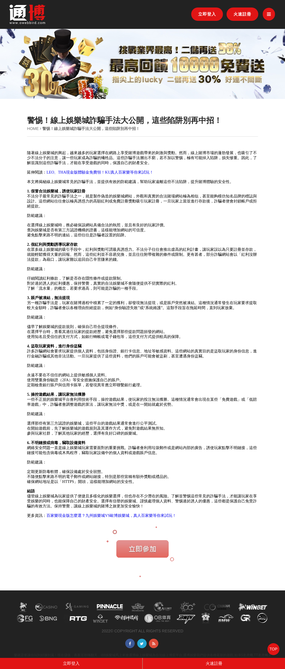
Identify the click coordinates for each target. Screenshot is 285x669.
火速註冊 (242, 14)
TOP (273, 649)
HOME (33, 128)
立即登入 (207, 14)
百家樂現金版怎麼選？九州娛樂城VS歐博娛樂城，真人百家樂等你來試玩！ (111, 515)
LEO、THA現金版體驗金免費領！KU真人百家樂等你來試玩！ (99, 172)
